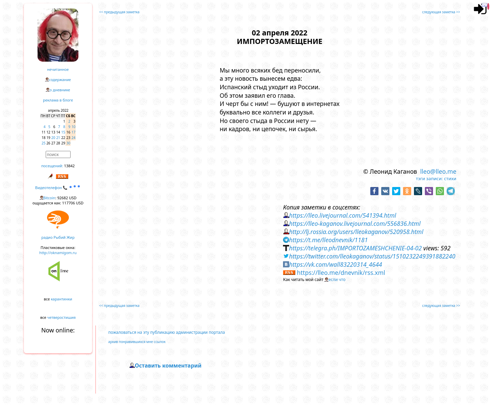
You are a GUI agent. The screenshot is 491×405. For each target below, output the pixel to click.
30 (68, 143)
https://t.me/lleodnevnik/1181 (328, 240)
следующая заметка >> (441, 12)
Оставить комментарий (168, 365)
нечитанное (58, 69)
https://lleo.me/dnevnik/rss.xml (341, 272)
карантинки (61, 298)
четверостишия (61, 317)
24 (73, 137)
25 (43, 143)
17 (73, 132)
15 (63, 132)
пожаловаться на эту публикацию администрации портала (166, 332)
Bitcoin (49, 197)
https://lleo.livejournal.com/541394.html (342, 215)
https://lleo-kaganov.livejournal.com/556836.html (355, 223)
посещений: (52, 165)
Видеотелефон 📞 (58, 187)
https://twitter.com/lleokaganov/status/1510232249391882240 (372, 256)
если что (336, 279)
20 (53, 137)
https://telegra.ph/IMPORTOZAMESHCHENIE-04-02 (355, 248)
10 (73, 126)
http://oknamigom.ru (57, 252)
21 (58, 137)
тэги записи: (429, 178)
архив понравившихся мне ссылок (137, 341)
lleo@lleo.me (438, 171)
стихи (450, 178)
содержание (60, 79)
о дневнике (59, 89)
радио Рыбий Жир (57, 237)
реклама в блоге (58, 100)
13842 (69, 165)
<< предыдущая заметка (119, 12)
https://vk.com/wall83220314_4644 (335, 264)
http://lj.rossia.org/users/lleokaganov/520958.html (356, 232)
